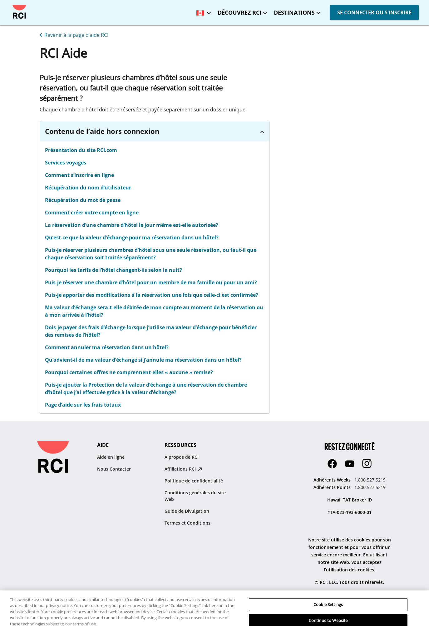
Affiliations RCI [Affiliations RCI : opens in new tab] (183, 469)
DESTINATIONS (294, 12)
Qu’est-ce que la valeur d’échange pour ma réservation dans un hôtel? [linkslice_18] (132, 237)
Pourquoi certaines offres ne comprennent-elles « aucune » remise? (129, 372)
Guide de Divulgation (187, 511)
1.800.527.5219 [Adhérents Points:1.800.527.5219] (370, 487)
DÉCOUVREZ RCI (239, 12)
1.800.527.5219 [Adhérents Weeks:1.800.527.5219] (370, 480)
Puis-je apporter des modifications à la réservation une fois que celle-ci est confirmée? (151, 294)
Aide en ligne (111, 457)
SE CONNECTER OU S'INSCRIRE (374, 12)
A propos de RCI (182, 457)
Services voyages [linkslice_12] (65, 162)
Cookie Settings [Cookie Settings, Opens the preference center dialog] (328, 613)
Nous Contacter (114, 469)
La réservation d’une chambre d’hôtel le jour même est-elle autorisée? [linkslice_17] (131, 225)
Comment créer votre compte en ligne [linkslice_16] (92, 212)
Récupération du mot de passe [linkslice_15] (83, 200)
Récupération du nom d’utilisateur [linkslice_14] (88, 187)
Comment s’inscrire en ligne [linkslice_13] (79, 175)
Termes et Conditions (187, 523)
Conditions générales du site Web (195, 496)
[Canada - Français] (202, 11)
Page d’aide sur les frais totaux (83, 404)
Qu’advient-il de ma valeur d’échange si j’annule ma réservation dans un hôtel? (143, 359)
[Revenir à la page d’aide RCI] (72, 34)
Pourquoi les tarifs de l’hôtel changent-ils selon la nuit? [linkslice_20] (113, 270)
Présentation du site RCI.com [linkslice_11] (81, 150)
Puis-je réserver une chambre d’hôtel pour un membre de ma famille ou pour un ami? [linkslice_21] (151, 282)
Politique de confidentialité (194, 481)
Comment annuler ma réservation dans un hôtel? (107, 347)
